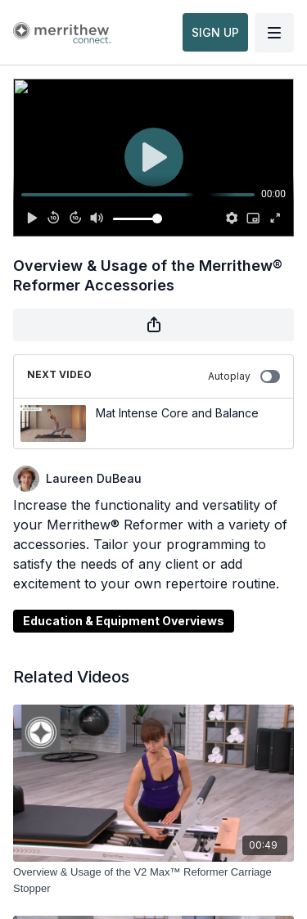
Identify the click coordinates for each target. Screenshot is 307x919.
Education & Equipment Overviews (123, 621)
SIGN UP (215, 32)
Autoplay (244, 376)
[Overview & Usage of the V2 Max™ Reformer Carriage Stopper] (153, 880)
